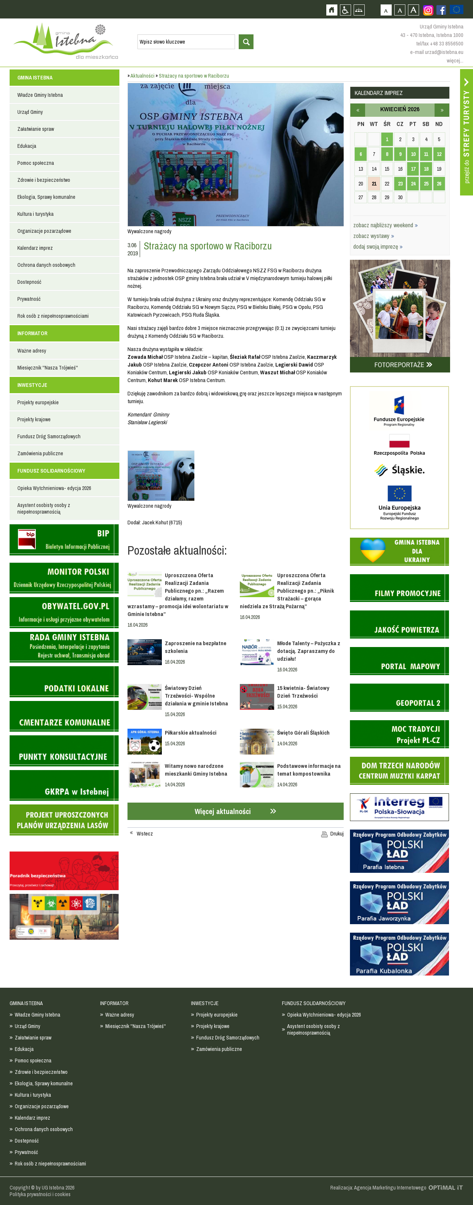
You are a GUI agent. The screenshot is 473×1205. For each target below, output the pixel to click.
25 (426, 183)
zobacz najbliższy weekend (385, 225)
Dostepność (29, 282)
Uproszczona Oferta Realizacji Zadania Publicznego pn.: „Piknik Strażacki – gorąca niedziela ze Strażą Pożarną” (287, 590)
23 (400, 183)
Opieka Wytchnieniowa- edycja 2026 (54, 488)
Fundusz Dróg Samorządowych (49, 436)
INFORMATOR (32, 333)
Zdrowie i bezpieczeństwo (43, 180)
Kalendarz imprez (35, 248)
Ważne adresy (31, 350)
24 (413, 183)
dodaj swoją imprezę (378, 246)
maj (442, 110)
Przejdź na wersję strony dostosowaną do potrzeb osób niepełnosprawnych (345, 10)
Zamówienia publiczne (40, 453)
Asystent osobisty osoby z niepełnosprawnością (43, 508)
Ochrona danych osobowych (46, 265)
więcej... (455, 60)
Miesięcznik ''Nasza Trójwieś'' (47, 367)
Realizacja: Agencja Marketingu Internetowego (378, 1187)
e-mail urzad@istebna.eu (436, 52)
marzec (357, 110)
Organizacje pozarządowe (44, 231)
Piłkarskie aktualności (191, 732)
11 (426, 154)
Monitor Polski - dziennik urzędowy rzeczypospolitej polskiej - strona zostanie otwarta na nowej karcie (64, 578)
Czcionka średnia (400, 10)
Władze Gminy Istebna (40, 95)
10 (413, 154)
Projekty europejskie (38, 402)
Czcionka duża (413, 10)
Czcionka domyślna (386, 10)
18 (426, 169)
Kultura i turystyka (35, 214)
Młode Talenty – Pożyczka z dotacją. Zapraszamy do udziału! (308, 651)
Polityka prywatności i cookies (40, 1194)
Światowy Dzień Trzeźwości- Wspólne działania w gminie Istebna (196, 695)
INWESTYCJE (32, 385)
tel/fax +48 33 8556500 (439, 43)
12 (439, 154)
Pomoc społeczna (35, 163)
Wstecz (145, 833)
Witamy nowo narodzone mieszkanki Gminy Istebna (196, 769)
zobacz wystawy (373, 235)
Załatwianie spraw (35, 129)
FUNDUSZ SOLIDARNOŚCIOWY (51, 470)
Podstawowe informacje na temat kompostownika (309, 769)
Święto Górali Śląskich (303, 732)
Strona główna (332, 10)
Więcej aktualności (223, 811)
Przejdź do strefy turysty (466, 132)
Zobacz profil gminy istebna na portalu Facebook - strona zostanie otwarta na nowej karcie (441, 10)
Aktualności (142, 75)
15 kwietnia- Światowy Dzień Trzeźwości (303, 691)
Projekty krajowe (34, 419)
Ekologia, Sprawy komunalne (46, 197)
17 (413, 169)
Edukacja (26, 146)
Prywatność (29, 299)
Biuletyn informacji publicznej (64, 539)
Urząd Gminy (30, 112)
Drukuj (337, 833)
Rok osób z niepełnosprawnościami (53, 316)
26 (439, 183)
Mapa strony (359, 10)
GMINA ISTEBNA (34, 77)
